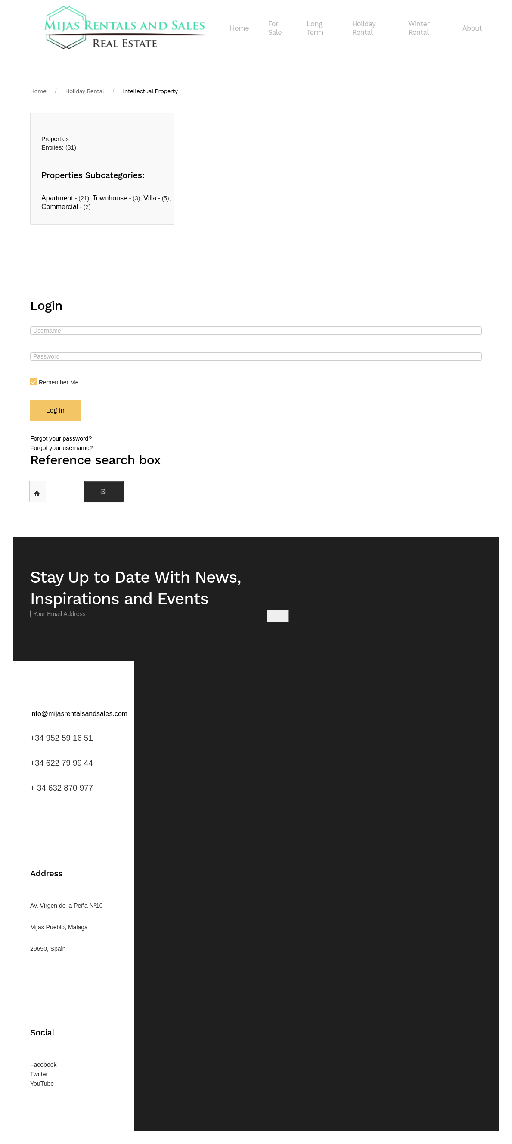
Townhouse (110, 198)
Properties (55, 138)
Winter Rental (419, 28)
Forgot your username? (61, 447)
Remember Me (54, 382)
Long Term (315, 28)
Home (239, 28)
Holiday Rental (363, 28)
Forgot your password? (61, 438)
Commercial (59, 206)
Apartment (57, 198)
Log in (55, 410)
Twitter (39, 1074)
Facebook (43, 1064)
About (472, 28)
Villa (149, 198)
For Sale (275, 28)
